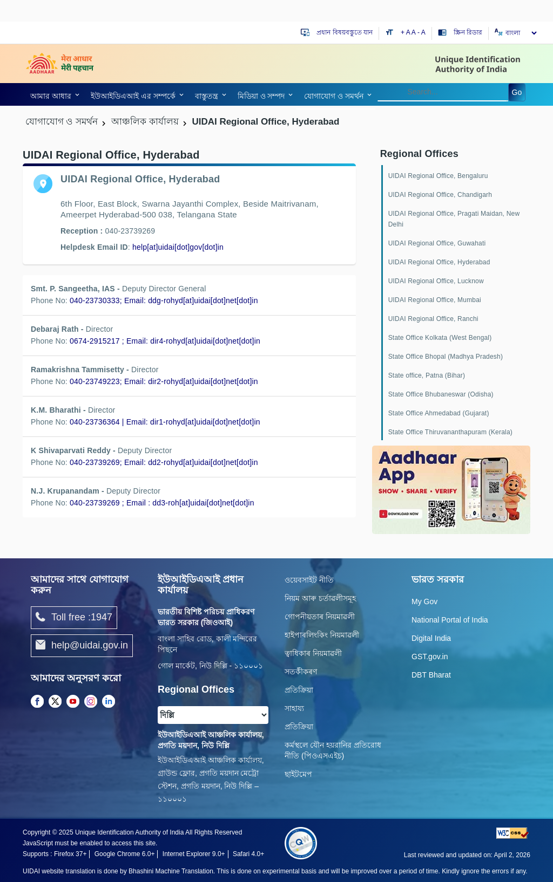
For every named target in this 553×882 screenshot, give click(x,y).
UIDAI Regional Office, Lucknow (436, 281)
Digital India (431, 638)
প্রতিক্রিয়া (299, 690)
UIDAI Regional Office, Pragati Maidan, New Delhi (454, 219)
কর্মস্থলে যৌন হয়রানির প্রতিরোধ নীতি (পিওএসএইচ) (333, 750)
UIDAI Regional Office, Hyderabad (439, 262)
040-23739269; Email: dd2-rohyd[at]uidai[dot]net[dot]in (164, 462)
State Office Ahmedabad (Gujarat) (438, 413)
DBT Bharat (431, 675)
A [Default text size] (414, 32)
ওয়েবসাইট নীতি (309, 580)
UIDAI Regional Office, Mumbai (434, 300)
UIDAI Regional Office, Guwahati (437, 243)
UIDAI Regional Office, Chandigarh (440, 195)
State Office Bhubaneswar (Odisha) (441, 394)
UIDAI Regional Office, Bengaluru (438, 176)
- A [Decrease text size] (421, 32)
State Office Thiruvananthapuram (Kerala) (450, 432)
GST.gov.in (430, 656)
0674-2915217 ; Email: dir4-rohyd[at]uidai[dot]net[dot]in (165, 341)
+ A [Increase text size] (406, 32)
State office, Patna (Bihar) (427, 375)
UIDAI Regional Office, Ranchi (433, 319)
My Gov (424, 601)
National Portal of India (450, 620)
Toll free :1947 (74, 617)
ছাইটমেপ (298, 774)
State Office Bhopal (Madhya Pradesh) (445, 356)
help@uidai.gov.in (82, 645)
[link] (179, 247)
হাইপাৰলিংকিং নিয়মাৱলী (322, 635)
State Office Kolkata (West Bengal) (440, 337)
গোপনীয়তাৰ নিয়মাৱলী (320, 616)
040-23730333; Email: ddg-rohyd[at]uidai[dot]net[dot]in (164, 300)
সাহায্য (294, 708)
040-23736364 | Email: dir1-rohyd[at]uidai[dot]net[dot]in (165, 422)
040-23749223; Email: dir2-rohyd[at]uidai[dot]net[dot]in (164, 381)
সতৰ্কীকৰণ (301, 671)
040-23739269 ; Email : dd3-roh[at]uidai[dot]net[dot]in (162, 503)
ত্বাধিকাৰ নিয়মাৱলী (313, 653)
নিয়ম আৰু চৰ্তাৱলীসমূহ (320, 598)
